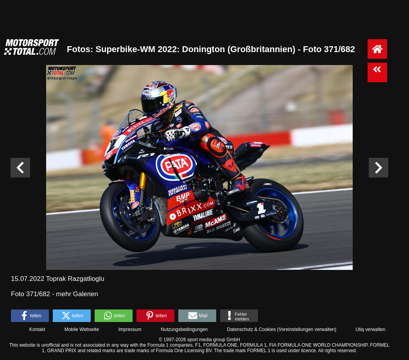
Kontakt (37, 329)
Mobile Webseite (82, 329)
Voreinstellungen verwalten (307, 329)
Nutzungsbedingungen (184, 329)
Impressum (129, 329)
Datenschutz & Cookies (251, 329)
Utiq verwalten (370, 329)
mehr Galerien (77, 294)
